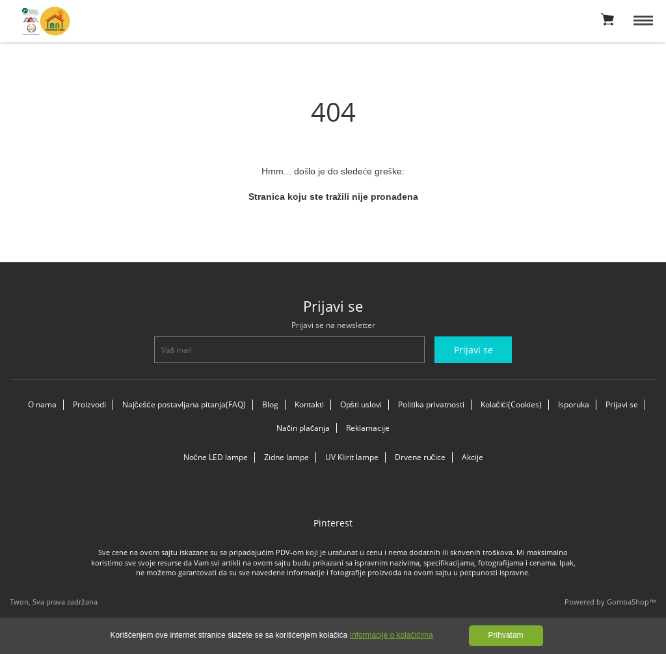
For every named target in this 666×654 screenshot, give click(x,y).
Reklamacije (368, 428)
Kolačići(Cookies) (511, 404)
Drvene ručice (420, 457)
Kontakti (309, 404)
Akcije (472, 457)
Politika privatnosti (431, 404)
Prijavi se (622, 404)
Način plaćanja (303, 428)
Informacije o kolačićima (391, 635)
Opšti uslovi (361, 404)
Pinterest (333, 523)
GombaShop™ (631, 601)
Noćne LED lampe (215, 457)
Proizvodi (89, 404)
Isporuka (573, 404)
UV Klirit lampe (352, 457)
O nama (42, 404)
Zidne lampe (286, 457)
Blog (270, 404)
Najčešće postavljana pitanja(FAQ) (184, 404)
